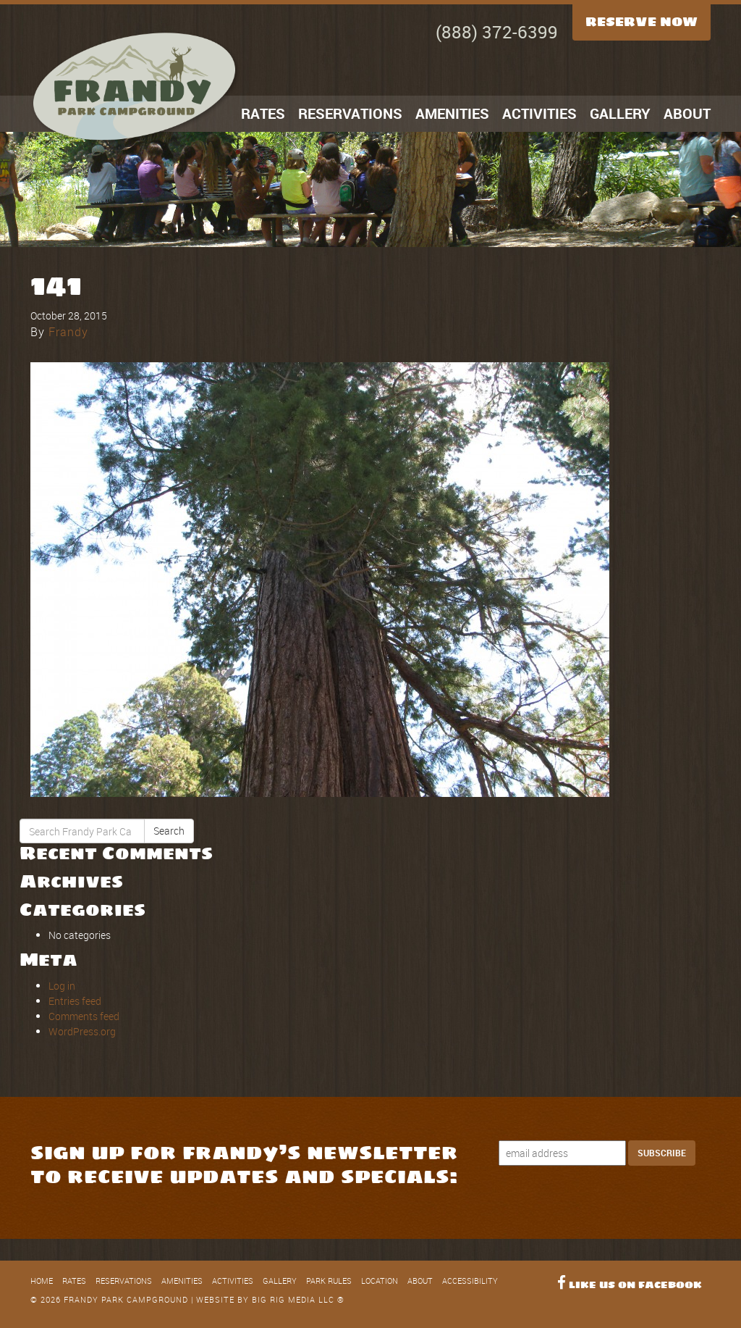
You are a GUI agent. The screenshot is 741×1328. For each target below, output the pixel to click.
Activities (539, 113)
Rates (263, 113)
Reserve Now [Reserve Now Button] (641, 22)
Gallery (620, 113)
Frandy (68, 332)
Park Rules (329, 1280)
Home (41, 1280)
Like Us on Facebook (629, 1285)
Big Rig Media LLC (293, 1299)
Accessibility (470, 1280)
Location (379, 1280)
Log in (61, 986)
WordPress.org (82, 1031)
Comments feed (83, 1016)
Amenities (452, 113)
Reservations (350, 113)
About (687, 113)
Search (169, 831)
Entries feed (74, 1001)
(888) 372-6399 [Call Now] (497, 31)
